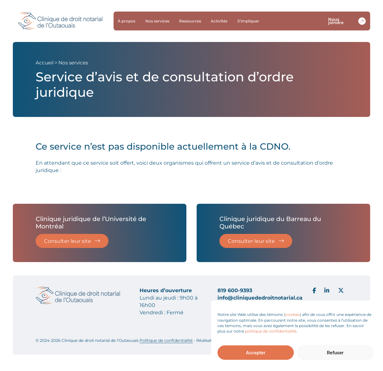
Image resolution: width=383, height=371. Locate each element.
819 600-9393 (234, 290)
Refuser (335, 353)
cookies (292, 314)
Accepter (255, 353)
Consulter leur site (72, 241)
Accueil (45, 63)
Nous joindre (347, 21)
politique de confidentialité (270, 331)
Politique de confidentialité (166, 340)
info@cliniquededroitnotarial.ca (259, 298)
